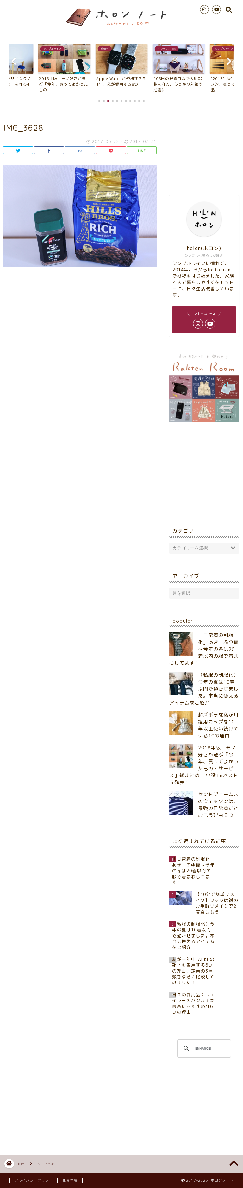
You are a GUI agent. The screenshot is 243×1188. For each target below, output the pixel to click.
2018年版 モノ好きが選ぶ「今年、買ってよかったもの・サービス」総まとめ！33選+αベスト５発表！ (204, 765)
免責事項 (70, 1180)
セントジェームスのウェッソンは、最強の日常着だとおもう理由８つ (218, 805)
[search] (203, 1048)
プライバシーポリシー (34, 1180)
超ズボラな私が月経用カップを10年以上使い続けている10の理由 (218, 725)
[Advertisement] (204, 148)
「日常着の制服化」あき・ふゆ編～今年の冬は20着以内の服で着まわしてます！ (204, 649)
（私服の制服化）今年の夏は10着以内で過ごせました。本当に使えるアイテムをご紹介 (204, 689)
